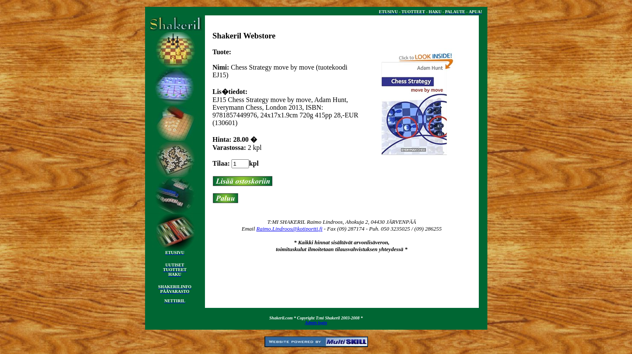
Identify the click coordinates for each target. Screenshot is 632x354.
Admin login (316, 322)
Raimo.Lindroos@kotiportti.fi (289, 228)
